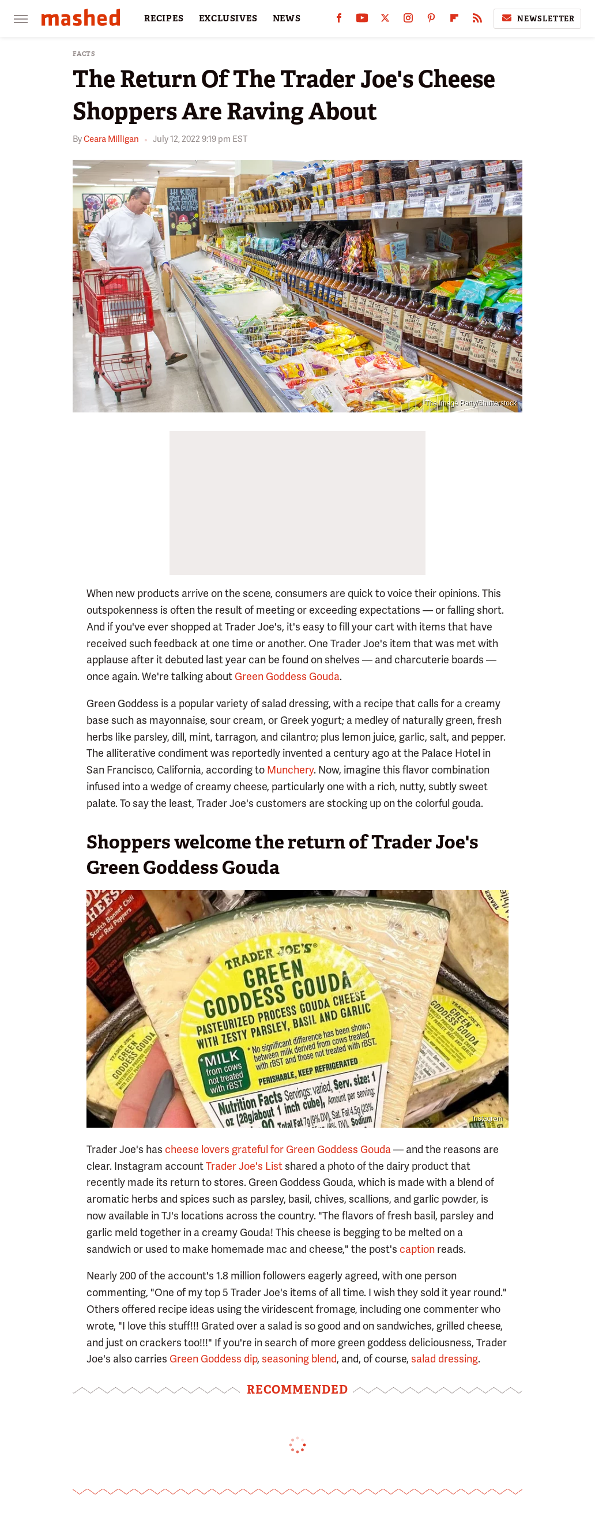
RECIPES (164, 18)
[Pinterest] (431, 20)
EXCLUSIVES (228, 18)
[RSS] (477, 20)
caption (417, 1249)
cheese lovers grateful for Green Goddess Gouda (278, 1149)
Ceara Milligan (111, 139)
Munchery (290, 769)
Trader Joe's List (244, 1166)
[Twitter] (385, 20)
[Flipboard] (454, 20)
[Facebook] (339, 20)
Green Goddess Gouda (287, 676)
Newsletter (537, 18)
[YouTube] (362, 20)
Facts (84, 54)
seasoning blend (299, 1358)
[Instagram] (408, 20)
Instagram (487, 1118)
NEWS (287, 18)
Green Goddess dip (213, 1358)
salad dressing (444, 1358)
